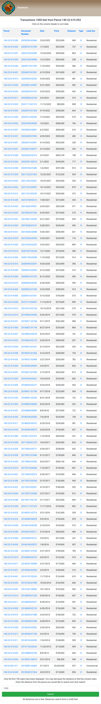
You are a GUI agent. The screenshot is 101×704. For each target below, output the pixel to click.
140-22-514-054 (11, 366)
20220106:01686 (29, 168)
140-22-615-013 (11, 308)
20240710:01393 (29, 66)
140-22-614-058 (11, 353)
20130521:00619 (29, 659)
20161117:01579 (29, 506)
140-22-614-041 (11, 72)
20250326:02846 (29, 40)
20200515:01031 (29, 295)
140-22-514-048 (11, 532)
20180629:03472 (29, 423)
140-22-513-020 (11, 506)
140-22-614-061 (11, 474)
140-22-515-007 (11, 334)
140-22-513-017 (11, 634)
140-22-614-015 (11, 315)
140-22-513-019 (11, 468)
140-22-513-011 (11, 640)
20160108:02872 (29, 544)
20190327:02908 (29, 359)
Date (42, 31)
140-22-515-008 (11, 155)
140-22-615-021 (11, 232)
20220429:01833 (29, 136)
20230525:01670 (29, 91)
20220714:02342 (29, 117)
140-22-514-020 (11, 461)
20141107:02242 (29, 576)
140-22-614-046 (11, 302)
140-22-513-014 (11, 595)
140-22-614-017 (11, 563)
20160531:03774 (29, 512)
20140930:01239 (29, 595)
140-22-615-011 (11, 98)
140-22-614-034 (11, 91)
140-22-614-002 (11, 123)
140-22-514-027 (11, 136)
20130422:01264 (29, 672)
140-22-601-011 (11, 666)
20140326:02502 (29, 627)
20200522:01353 (29, 289)
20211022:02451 (29, 181)
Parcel (6, 31)
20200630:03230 (29, 283)
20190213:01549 (29, 372)
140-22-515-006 (11, 538)
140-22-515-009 (11, 436)
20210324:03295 (29, 244)
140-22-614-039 (11, 429)
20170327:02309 (29, 493)
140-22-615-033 (11, 212)
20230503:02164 (29, 98)
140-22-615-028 (11, 525)
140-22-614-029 (11, 110)
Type (81, 31)
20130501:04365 (29, 666)
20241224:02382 (29, 53)
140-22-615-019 (11, 283)
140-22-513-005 (11, 385)
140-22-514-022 (11, 512)
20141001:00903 (29, 589)
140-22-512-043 (11, 551)
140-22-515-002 (11, 59)
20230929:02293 (29, 78)
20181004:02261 (29, 378)
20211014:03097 (29, 187)
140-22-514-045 (11, 200)
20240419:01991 (29, 72)
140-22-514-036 (11, 276)
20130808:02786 (29, 653)
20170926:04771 (29, 449)
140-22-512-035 (11, 174)
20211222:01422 (29, 174)
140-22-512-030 (11, 117)
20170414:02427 (29, 487)
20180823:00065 (29, 404)
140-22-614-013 (11, 78)
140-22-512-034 (11, 40)
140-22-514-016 (11, 519)
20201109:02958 (29, 257)
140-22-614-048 (11, 500)
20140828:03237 (29, 602)
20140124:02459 (29, 640)
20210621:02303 (29, 219)
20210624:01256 (29, 212)
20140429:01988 (29, 614)
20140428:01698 (29, 621)
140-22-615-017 (11, 423)
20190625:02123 (29, 340)
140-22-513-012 (11, 193)
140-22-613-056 (11, 480)
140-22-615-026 (11, 391)
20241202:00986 (29, 59)
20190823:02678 (29, 334)
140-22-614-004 (11, 295)
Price (56, 31)
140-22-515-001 (11, 570)
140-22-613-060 (11, 327)
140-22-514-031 (11, 410)
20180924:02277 (29, 385)
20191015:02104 (29, 308)
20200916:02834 (29, 270)
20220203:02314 (29, 155)
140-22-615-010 (11, 264)
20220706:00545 (29, 123)
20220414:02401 (29, 142)
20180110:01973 (29, 436)
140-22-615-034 (11, 346)
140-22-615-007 (11, 130)
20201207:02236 (29, 251)
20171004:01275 (29, 442)
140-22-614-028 (11, 608)
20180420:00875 (29, 429)
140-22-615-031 (11, 149)
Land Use (90, 31)
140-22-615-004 (11, 257)
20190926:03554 (29, 315)
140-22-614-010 (11, 251)
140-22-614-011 (11, 602)
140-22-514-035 (11, 244)
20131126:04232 (29, 646)
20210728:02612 (29, 200)
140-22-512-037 (11, 53)
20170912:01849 (29, 455)
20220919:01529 (29, 110)
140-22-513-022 (11, 646)
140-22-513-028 (11, 455)
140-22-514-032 (11, 359)
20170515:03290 (29, 480)
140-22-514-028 (11, 627)
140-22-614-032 (11, 181)
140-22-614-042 (11, 417)
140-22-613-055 (11, 85)
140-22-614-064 (11, 659)
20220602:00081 (29, 130)
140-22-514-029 (11, 449)
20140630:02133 (29, 608)
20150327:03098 (29, 563)
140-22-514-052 (11, 47)
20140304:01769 (29, 634)
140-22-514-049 (11, 270)
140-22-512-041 (11, 219)
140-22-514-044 (11, 66)
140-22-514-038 (11, 442)
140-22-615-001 (11, 142)
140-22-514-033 (11, 378)
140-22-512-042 (11, 398)
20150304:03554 (29, 570)
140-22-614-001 (11, 372)
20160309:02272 (29, 538)
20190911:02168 (29, 321)
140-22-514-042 (11, 653)
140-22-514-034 (11, 544)
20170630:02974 (29, 474)
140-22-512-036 (11, 621)
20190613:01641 (29, 346)
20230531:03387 (29, 85)
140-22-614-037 (11, 487)
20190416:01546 (29, 353)
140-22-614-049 (11, 672)
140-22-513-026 (11, 161)
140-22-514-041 (11, 576)
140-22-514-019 (11, 614)
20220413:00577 (29, 149)
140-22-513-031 (11, 321)
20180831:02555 (29, 398)
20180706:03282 (29, 417)
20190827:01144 (29, 327)
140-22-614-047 (11, 589)
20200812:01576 (29, 276)
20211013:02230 (29, 193)
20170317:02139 (29, 500)
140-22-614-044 (11, 493)
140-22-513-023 (11, 104)
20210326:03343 (29, 238)
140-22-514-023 (11, 206)
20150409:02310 (29, 557)
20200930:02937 (29, 264)
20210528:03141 (29, 225)
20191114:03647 (29, 302)
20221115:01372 (29, 104)
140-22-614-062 (11, 187)
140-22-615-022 (11, 340)
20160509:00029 (29, 519)
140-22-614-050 (11, 168)
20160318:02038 (29, 525)
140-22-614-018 (11, 238)
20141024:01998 (29, 583)
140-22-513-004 (11, 404)
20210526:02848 (29, 232)
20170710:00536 (29, 468)
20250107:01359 (29, 47)
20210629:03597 (29, 206)
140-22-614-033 (11, 225)
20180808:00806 (29, 410)
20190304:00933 (29, 366)
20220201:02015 (29, 161)
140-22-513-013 (11, 557)
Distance (71, 31)
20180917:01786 (29, 391)
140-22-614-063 (11, 289)
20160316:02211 (29, 532)
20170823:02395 (29, 461)
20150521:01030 (29, 551)
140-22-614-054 (11, 583)
